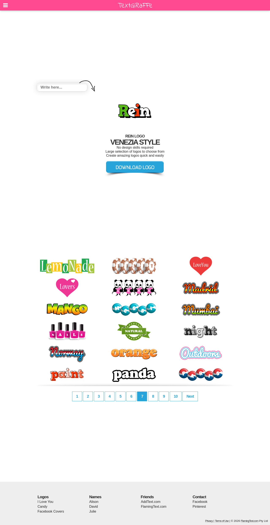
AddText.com (150, 501)
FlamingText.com (153, 506)
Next (190, 396)
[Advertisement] (135, 47)
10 (176, 396)
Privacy (209, 520)
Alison (94, 501)
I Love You (45, 501)
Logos (43, 497)
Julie (92, 511)
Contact (199, 497)
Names (95, 497)
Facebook (200, 501)
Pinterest (199, 506)
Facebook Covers (51, 511)
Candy (42, 506)
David (93, 506)
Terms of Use (222, 520)
